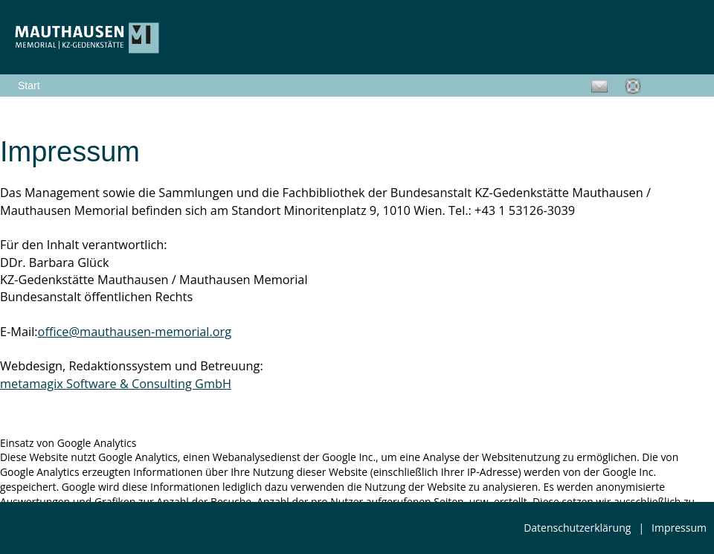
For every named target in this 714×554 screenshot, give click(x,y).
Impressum (679, 528)
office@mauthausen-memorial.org (135, 331)
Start (29, 85)
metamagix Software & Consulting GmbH (115, 384)
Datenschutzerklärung (577, 528)
